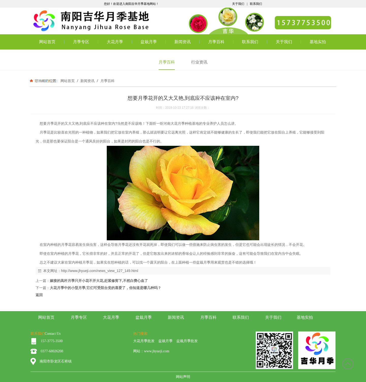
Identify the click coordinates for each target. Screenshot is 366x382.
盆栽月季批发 (187, 341)
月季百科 (216, 42)
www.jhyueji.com (156, 351)
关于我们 (238, 4)
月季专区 (81, 42)
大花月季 (115, 42)
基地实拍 (318, 42)
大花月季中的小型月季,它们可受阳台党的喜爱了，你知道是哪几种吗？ (105, 288)
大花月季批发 (144, 341)
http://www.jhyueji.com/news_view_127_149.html (99, 271)
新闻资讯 (182, 42)
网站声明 (183, 377)
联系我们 (256, 4)
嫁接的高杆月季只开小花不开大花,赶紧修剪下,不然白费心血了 (99, 281)
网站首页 (47, 42)
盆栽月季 (149, 42)
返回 (39, 295)
